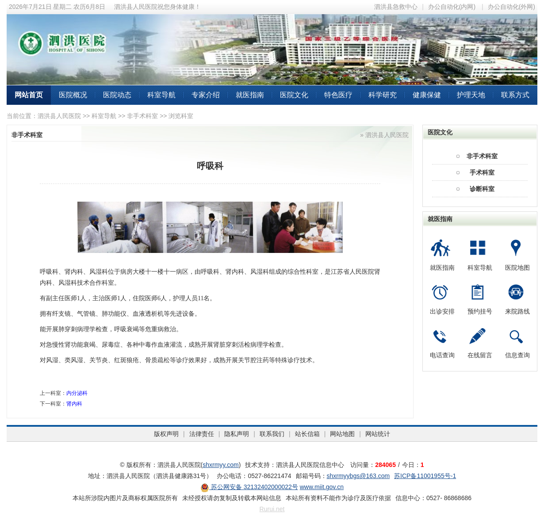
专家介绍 (206, 95)
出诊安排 (442, 311)
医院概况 (73, 95)
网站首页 (29, 95)
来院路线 (517, 311)
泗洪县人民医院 (59, 115)
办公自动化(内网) (451, 6)
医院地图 (517, 267)
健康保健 (427, 95)
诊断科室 (482, 188)
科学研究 (382, 95)
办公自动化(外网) (511, 6)
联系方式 (515, 95)
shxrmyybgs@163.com (358, 475)
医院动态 (117, 95)
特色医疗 (338, 95)
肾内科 (74, 404)
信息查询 (517, 355)
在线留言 (479, 355)
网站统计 (377, 433)
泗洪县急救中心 (396, 6)
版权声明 (166, 433)
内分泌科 (77, 393)
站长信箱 (307, 433)
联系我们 (272, 433)
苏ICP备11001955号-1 (425, 475)
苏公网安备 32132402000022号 (249, 486)
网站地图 (342, 433)
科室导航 (161, 95)
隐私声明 (236, 433)
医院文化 (294, 95)
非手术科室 (142, 115)
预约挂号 (479, 311)
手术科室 (482, 172)
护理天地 (471, 95)
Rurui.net (272, 509)
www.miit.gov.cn (322, 486)
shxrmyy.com (220, 464)
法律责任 (201, 433)
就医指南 (250, 95)
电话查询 (442, 355)
